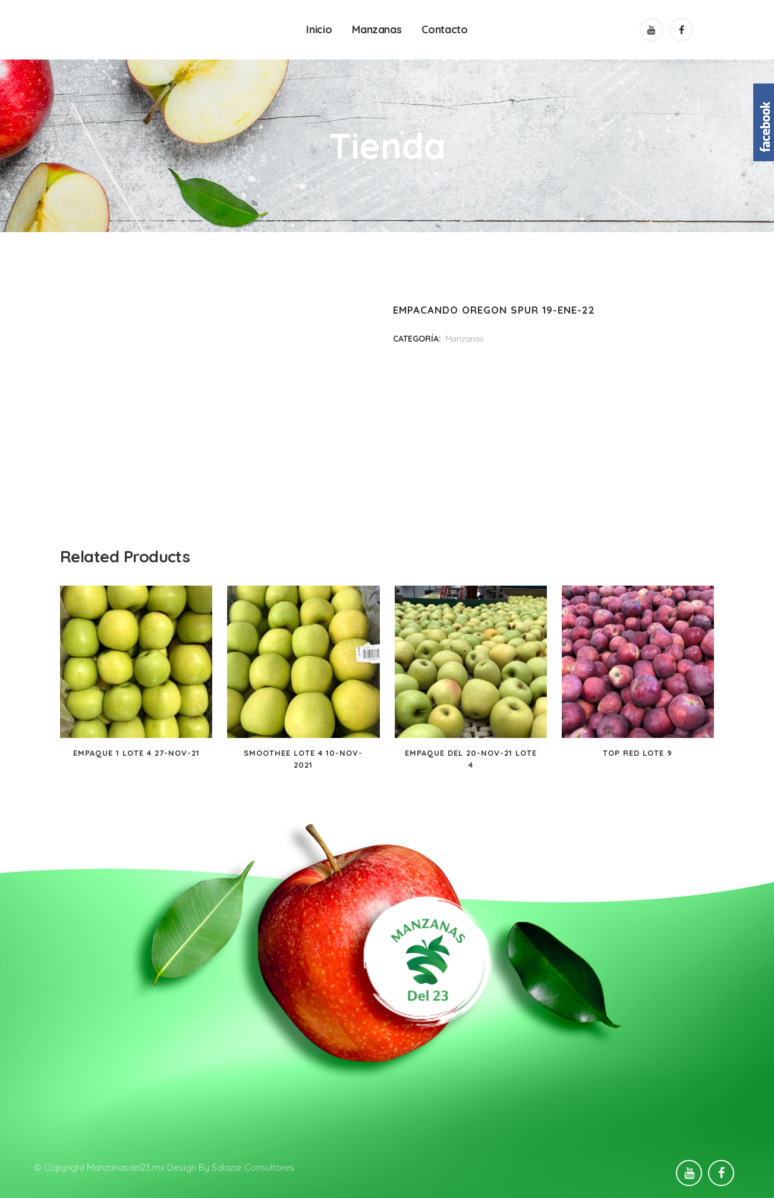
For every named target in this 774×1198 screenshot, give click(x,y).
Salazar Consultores (253, 1167)
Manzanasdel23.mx (126, 1167)
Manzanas (464, 338)
